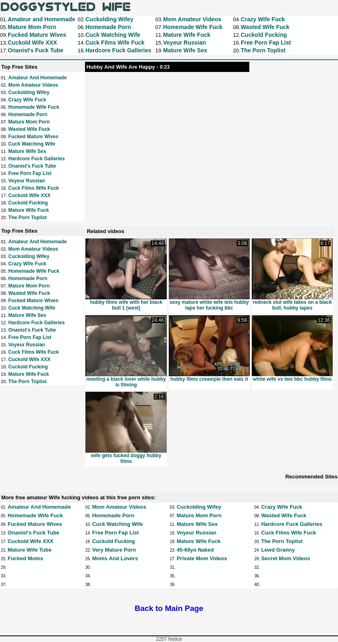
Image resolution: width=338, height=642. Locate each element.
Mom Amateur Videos (33, 85)
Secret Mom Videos (285, 558)
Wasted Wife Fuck (29, 129)
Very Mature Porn (114, 550)
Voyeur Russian (26, 181)
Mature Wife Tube (29, 550)
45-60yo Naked (195, 550)
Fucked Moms (25, 558)
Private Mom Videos (202, 558)
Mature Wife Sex (27, 151)
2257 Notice (169, 639)
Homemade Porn (27, 114)
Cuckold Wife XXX (29, 195)
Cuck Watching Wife (31, 144)
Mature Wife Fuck (28, 210)
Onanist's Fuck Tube (32, 166)
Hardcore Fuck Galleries (36, 159)
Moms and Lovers (115, 558)
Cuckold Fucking (28, 203)
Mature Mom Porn (28, 122)
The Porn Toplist (27, 217)
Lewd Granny (278, 550)
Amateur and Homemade (37, 78)
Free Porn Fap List (29, 173)
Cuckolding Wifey (28, 92)
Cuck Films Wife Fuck (33, 188)
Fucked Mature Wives (33, 136)
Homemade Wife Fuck (33, 107)
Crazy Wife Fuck (27, 100)
